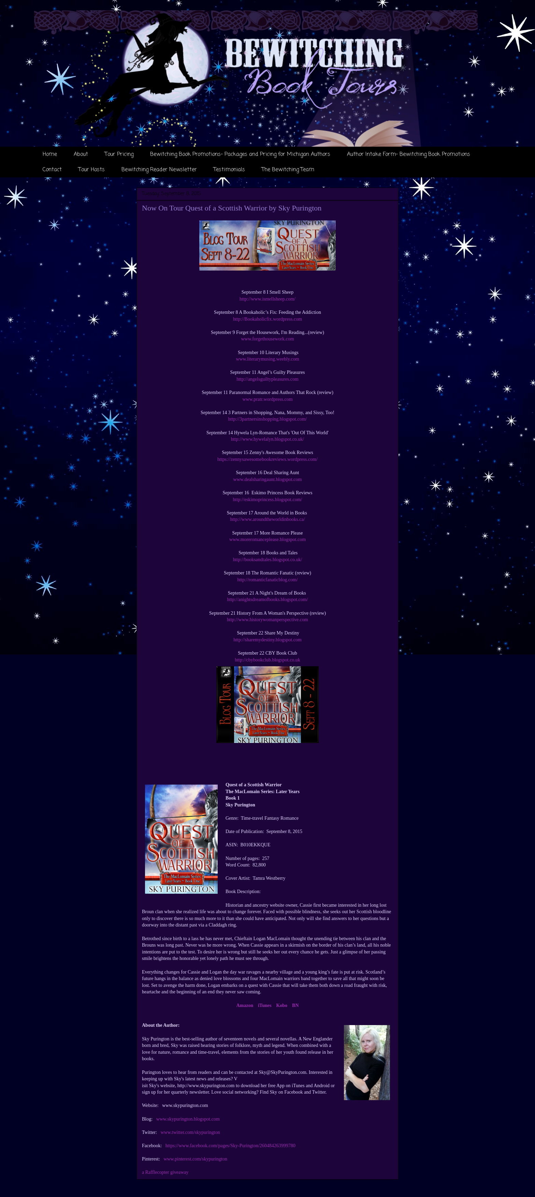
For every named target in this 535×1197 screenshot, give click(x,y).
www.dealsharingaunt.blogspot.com (267, 479)
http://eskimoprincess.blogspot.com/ (267, 499)
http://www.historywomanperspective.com (267, 619)
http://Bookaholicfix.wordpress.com (267, 319)
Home (50, 154)
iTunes (264, 1005)
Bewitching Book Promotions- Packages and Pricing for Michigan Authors (240, 154)
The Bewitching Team (288, 170)
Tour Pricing (119, 154)
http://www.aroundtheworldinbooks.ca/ (267, 519)
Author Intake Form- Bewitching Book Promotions (408, 154)
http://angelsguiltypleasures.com (267, 379)
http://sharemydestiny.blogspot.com (267, 639)
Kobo (281, 1005)
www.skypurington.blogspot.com (188, 1119)
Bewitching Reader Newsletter (159, 170)
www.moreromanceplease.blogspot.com (267, 539)
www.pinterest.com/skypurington (195, 1159)
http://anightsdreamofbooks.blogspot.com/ (267, 599)
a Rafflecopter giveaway (165, 1172)
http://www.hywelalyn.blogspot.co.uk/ (267, 439)
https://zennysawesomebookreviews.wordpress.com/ (267, 459)
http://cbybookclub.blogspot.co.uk (267, 659)
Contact (52, 170)
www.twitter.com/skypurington (190, 1132)
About (81, 154)
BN (295, 1005)
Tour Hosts (91, 170)
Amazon (244, 1005)
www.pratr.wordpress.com (267, 399)
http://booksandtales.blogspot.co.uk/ (267, 559)
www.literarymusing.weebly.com (267, 359)
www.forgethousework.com (267, 338)
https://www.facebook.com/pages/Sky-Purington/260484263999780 (230, 1145)
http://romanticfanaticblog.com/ (267, 579)
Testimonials (229, 170)
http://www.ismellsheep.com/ (267, 299)
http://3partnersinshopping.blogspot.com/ (267, 419)
